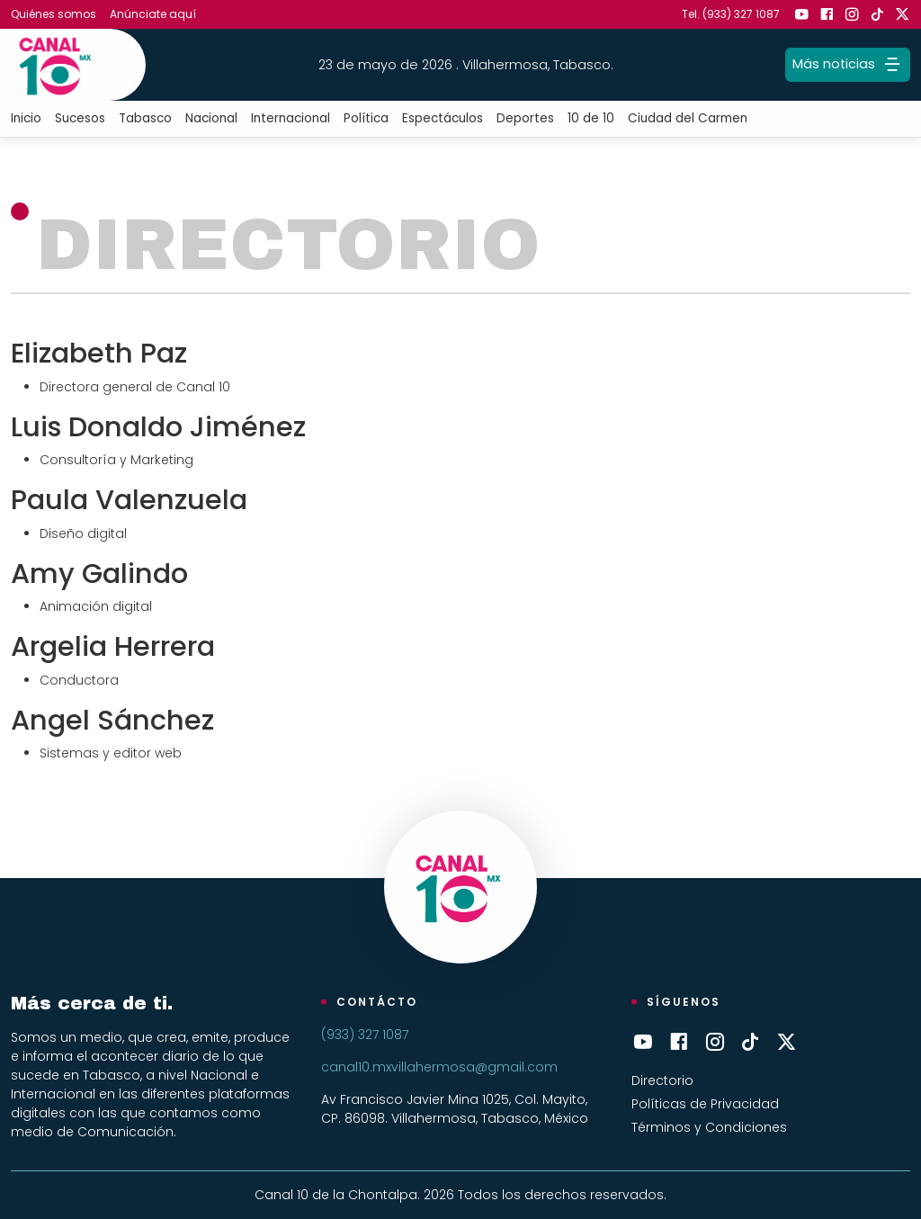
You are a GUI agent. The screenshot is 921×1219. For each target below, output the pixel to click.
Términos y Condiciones (709, 1127)
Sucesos (80, 118)
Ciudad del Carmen (687, 118)
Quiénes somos (53, 14)
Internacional (290, 118)
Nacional (211, 118)
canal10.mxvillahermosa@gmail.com (439, 1067)
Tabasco (145, 118)
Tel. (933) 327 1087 (731, 14)
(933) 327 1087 (364, 1035)
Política (366, 118)
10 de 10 (591, 118)
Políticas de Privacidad (705, 1104)
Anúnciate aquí (153, 14)
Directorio (662, 1080)
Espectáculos (442, 118)
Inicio (26, 118)
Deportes (525, 118)
